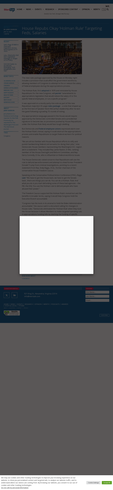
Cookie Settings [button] (93, 483)
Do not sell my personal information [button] (14, 487)
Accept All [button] (107, 483)
